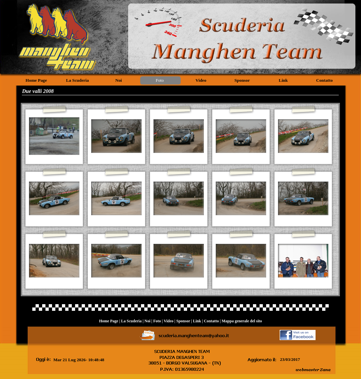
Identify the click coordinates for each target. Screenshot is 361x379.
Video (169, 321)
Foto (157, 321)
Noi (148, 321)
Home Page (108, 321)
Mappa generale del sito (242, 321)
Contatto (211, 321)
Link (197, 321)
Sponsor (183, 321)
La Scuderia (131, 321)
